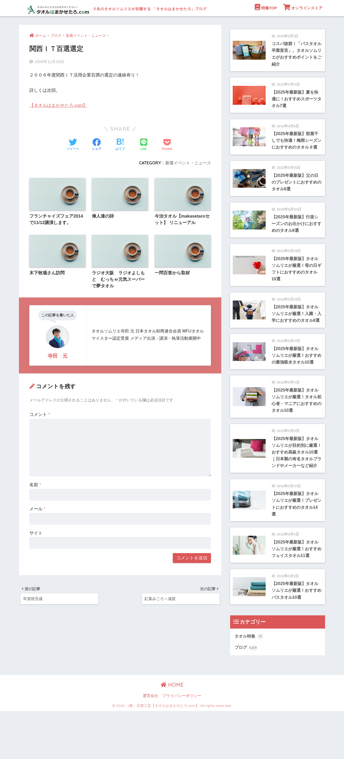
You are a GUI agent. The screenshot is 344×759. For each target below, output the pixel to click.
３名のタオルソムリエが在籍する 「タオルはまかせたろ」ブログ (154, 8)
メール (37, 525)
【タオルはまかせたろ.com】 (58, 121)
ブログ (246, 695)
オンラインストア (302, 23)
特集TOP (266, 23)
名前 (35, 501)
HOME (172, 732)
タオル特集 (250, 684)
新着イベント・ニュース (188, 179)
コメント (39, 431)
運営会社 (150, 744)
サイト (36, 549)
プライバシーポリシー (181, 744)
